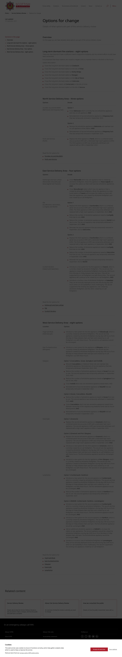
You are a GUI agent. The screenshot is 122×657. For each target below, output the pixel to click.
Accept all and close (99, 649)
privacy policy (24, 653)
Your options (113, 649)
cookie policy (35, 653)
